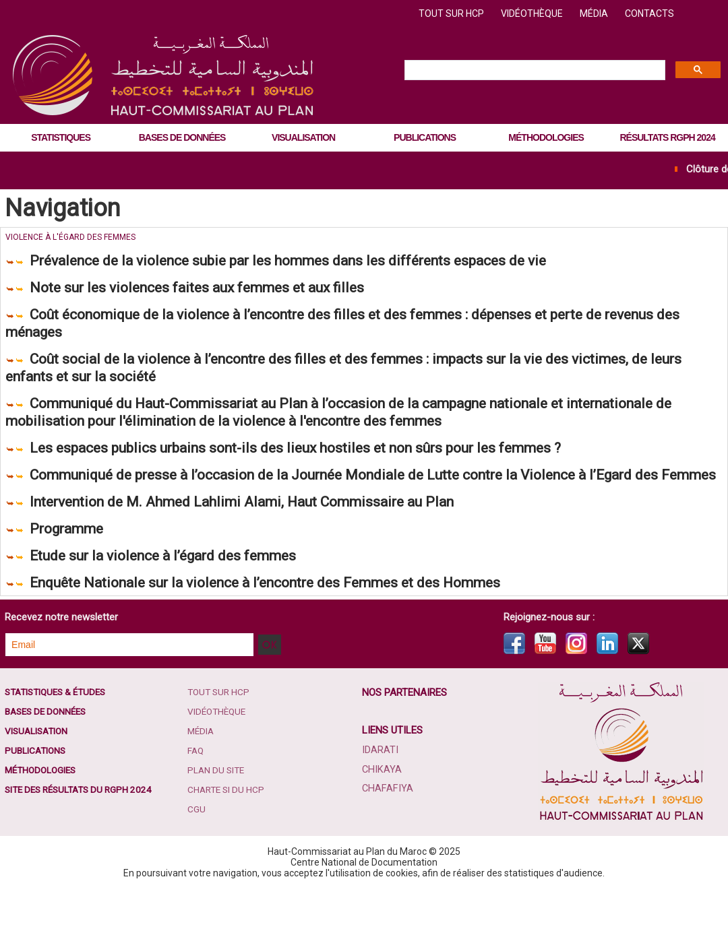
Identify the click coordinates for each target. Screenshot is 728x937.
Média (595, 13)
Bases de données (182, 137)
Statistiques (60, 137)
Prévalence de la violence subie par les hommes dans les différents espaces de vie (336, 261)
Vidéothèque (533, 13)
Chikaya (381, 817)
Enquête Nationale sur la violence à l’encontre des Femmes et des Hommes (308, 629)
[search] (533, 71)
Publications (425, 137)
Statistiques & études (59, 739)
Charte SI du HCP (228, 840)
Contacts (649, 13)
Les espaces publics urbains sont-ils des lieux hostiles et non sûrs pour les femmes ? (346, 464)
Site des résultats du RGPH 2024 (82, 840)
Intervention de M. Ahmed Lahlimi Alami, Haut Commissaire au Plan (280, 542)
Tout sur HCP (452, 13)
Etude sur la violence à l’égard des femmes (188, 600)
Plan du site (217, 820)
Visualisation (303, 137)
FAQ (197, 800)
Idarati (380, 798)
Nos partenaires (405, 740)
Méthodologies (545, 137)
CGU (197, 860)
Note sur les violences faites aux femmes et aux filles (227, 290)
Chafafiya (387, 836)
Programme (74, 571)
